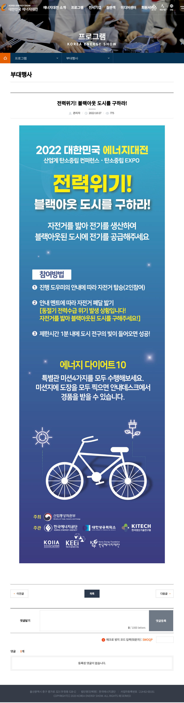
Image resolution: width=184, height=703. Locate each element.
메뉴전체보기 (181, 7)
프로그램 (21, 58)
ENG (171, 9)
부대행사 (72, 58)
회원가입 (163, 9)
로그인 (153, 9)
